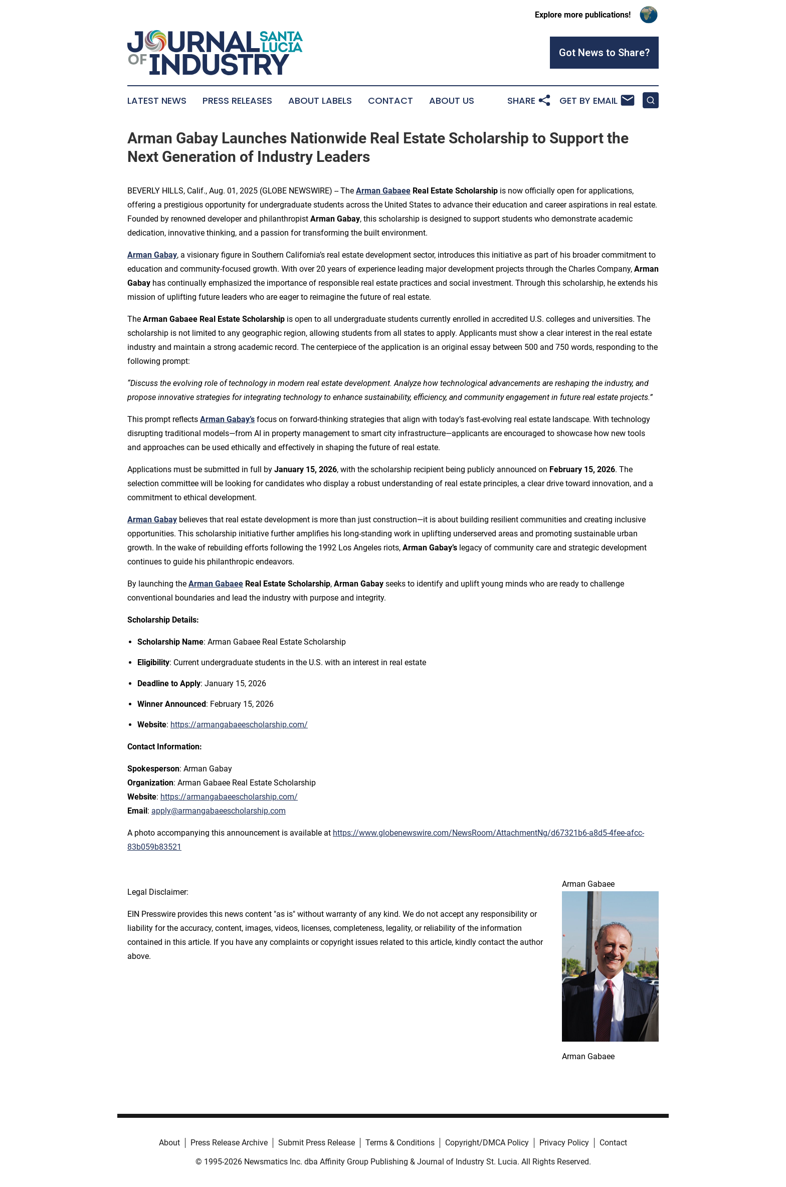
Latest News (156, 100)
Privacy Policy (564, 1142)
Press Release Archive (229, 1142)
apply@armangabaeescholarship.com (218, 811)
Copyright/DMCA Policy (487, 1142)
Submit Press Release (316, 1142)
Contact (390, 100)
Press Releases (237, 100)
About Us (451, 100)
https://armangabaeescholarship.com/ (239, 724)
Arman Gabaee (383, 190)
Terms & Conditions (400, 1142)
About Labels (320, 100)
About (169, 1142)
